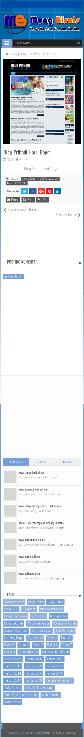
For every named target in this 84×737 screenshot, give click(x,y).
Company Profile (64, 623)
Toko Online (12, 687)
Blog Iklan (29, 609)
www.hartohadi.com (29, 556)
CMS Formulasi (38, 623)
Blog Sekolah (13, 623)
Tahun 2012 (33, 666)
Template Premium (59, 680)
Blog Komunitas (51, 609)
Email (13, 200)
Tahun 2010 (55, 659)
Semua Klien (13, 659)
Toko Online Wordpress (21, 695)
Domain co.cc (42, 630)
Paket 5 (38, 645)
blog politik (38, 616)
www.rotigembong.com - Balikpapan (39, 506)
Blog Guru (11, 609)
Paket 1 (52, 638)
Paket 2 (49, 178)
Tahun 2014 (12, 673)
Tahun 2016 (54, 673)
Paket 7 (67, 645)
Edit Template (65, 630)
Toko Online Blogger (39, 687)
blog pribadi (29, 178)
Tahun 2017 (12, 680)
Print (28, 200)
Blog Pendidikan (15, 616)
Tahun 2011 (12, 666)
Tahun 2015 (33, 673)
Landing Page (13, 638)
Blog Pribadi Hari (37, 169)
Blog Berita (35, 602)
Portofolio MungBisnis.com (24, 732)
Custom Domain (16, 630)
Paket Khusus (28, 652)
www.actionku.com (29, 573)
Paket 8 (9, 652)
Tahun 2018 (33, 680)
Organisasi (35, 638)
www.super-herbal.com (31, 472)
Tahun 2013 (14, 183)
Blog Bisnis (55, 602)
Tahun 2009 (34, 659)
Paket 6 (52, 645)
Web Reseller (51, 695)
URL (42, 200)
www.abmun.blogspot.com (33, 489)
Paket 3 (9, 645)
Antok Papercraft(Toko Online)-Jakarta (41, 522)
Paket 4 (24, 645)
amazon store (14, 602)
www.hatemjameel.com (31, 539)
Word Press (12, 702)
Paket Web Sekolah (55, 652)
